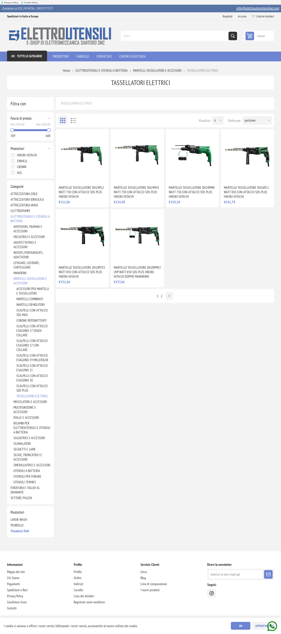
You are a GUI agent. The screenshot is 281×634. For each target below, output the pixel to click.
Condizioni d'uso (17, 602)
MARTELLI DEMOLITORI (30, 304)
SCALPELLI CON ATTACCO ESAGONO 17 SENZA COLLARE (32, 330)
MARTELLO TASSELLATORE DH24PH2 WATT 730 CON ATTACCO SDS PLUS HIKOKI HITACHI (136, 192)
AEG (19, 172)
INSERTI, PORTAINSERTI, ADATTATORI (28, 254)
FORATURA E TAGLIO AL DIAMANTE (25, 489)
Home (66, 70)
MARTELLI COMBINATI (29, 299)
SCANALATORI (22, 443)
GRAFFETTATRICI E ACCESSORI (24, 244)
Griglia (63, 120)
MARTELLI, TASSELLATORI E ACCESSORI (30, 280)
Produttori (17, 148)
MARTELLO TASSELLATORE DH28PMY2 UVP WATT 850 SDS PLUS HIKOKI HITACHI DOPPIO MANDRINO (137, 272)
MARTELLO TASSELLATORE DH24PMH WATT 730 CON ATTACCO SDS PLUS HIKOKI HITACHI (192, 192)
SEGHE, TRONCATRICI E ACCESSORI (27, 457)
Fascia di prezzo (21, 118)
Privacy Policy (11, 2)
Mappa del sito (16, 572)
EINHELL (22, 161)
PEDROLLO (17, 525)
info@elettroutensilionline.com (257, 8)
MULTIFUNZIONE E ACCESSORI (24, 409)
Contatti (12, 608)
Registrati (227, 16)
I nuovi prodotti (150, 590)
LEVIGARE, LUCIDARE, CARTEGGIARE (26, 265)
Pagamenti (13, 584)
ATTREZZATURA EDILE (24, 194)
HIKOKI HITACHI (27, 155)
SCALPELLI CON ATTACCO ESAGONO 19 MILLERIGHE (32, 357)
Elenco (73, 120)
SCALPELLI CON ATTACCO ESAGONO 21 (32, 367)
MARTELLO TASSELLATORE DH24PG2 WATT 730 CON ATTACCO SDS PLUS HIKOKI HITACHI (81, 192)
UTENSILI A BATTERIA (26, 470)
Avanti (169, 296)
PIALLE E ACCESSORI (26, 417)
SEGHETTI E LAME (24, 449)
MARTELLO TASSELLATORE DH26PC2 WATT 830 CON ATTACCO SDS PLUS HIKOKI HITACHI (246, 192)
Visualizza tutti (20, 531)
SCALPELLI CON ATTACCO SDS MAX (32, 312)
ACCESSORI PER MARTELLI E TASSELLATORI (32, 291)
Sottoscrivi (268, 574)
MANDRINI (19, 273)
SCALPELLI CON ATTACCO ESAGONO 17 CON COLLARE (32, 345)
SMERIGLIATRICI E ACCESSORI (31, 465)
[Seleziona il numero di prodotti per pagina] (218, 120)
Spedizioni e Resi (17, 590)
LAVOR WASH (19, 519)
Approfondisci (264, 626)
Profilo (78, 572)
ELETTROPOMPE (20, 211)
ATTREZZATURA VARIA (24, 205)
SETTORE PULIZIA (21, 498)
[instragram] (211, 593)
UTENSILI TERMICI (24, 482)
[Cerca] (175, 36)
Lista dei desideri (84, 596)
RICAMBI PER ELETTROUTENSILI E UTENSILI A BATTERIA (31, 427)
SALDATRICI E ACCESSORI (29, 438)
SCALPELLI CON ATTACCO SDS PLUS (32, 388)
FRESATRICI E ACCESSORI (29, 237)
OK (240, 626)
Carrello (78, 590)
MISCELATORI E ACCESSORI (30, 401)
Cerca (233, 36)
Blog (143, 578)
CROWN (21, 167)
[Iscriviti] (236, 574)
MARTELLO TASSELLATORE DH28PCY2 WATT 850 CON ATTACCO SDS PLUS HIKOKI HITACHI (82, 272)
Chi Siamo (13, 578)
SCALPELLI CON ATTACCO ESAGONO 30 (32, 377)
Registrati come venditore (89, 602)
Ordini (77, 578)
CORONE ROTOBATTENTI (31, 320)
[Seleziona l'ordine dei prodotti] (257, 120)
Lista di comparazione (153, 584)
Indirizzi (78, 584)
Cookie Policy (31, 2)
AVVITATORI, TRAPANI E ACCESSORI (27, 228)
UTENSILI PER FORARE (27, 476)
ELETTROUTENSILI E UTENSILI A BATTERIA (30, 218)
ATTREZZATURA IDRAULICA (27, 199)
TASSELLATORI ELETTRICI (32, 396)
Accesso (242, 16)
